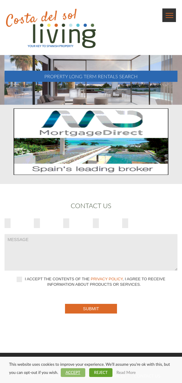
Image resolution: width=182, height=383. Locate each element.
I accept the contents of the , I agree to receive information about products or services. (91, 282)
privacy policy (107, 279)
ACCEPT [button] (73, 372)
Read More (126, 372)
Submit (91, 308)
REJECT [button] (101, 372)
